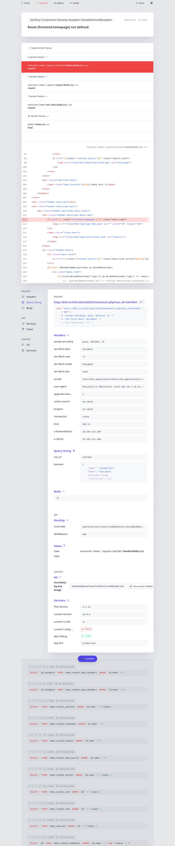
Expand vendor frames (40, 48)
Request (25, 291)
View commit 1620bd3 (141, 586)
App (23, 318)
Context (26, 339)
